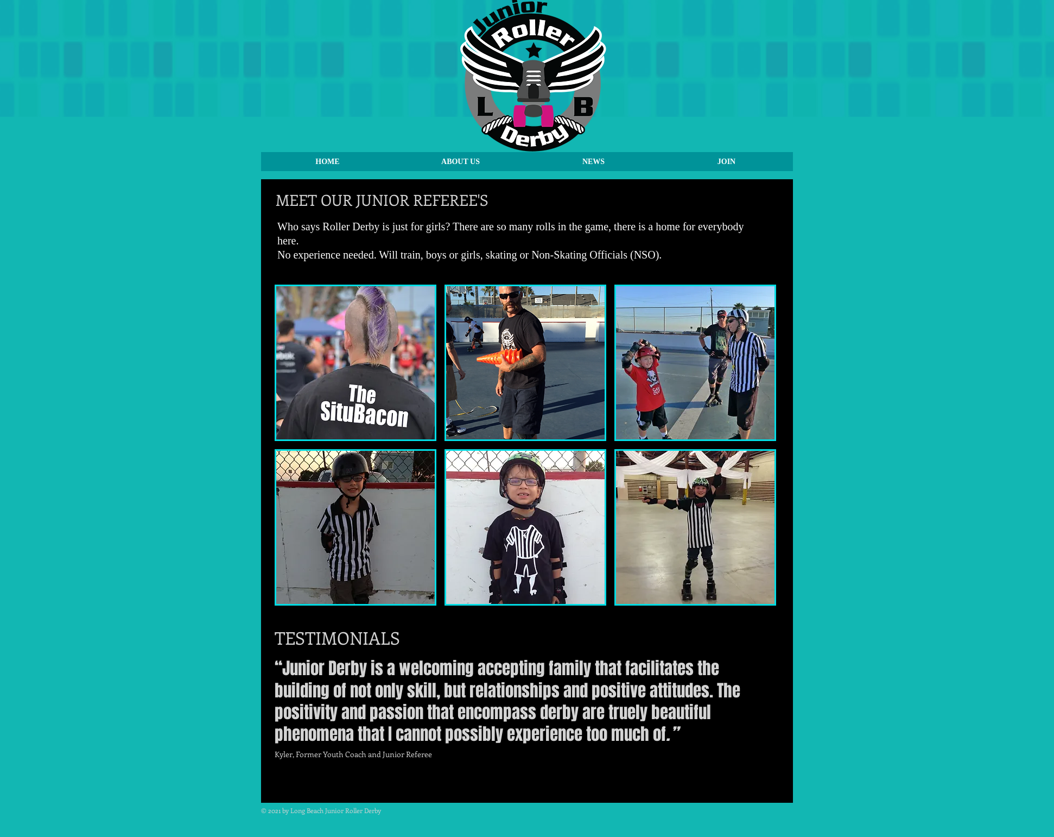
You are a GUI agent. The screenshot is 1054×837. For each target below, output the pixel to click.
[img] (355, 363)
